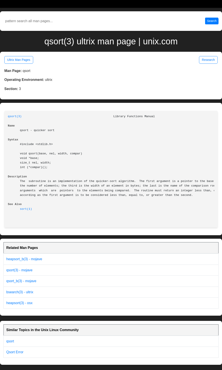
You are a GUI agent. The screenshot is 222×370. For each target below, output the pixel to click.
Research (208, 60)
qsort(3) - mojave (19, 270)
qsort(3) (15, 116)
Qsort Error (14, 352)
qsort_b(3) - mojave (21, 281)
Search (212, 21)
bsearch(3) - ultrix (19, 292)
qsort (10, 341)
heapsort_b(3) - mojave (24, 259)
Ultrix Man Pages (18, 60)
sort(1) (26, 209)
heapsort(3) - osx (19, 303)
